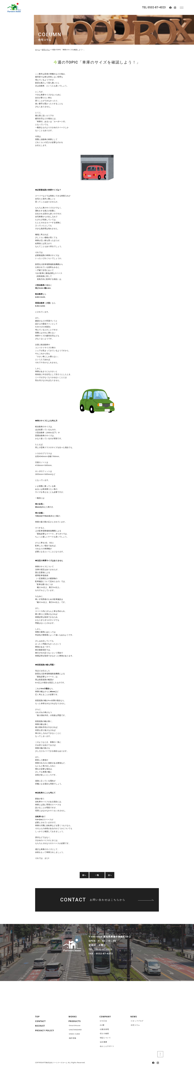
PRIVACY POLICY (45, 1040)
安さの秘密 (105, 1042)
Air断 (102, 1034)
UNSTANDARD (75, 1039)
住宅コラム (136, 1034)
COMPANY (105, 1025)
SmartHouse (75, 1035)
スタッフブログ (137, 1030)
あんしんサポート (107, 1055)
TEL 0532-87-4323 (154, 7)
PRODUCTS (75, 1030)
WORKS (73, 1025)
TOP (37, 1025)
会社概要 (104, 1051)
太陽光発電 (105, 1038)
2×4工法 (103, 1030)
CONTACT (41, 1030)
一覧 (97, 875)
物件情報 (73, 1047)
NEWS (134, 1025)
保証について (105, 1047)
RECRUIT (40, 1035)
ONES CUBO (75, 1043)
